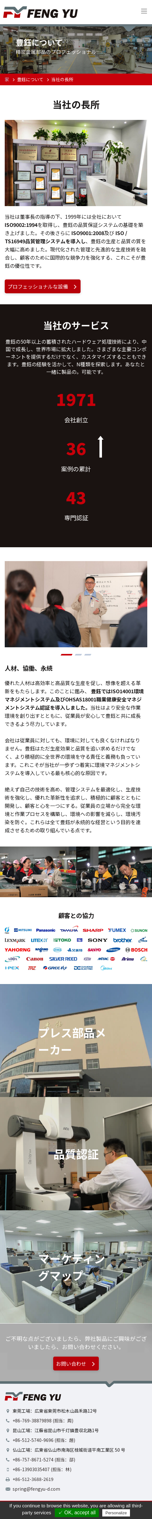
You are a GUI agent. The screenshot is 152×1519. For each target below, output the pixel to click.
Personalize (116, 1513)
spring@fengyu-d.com (36, 1489)
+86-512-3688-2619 (33, 1479)
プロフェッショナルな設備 (43, 286)
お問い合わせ (76, 1363)
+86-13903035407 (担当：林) (42, 1469)
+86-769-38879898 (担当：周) (43, 1420)
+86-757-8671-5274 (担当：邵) (44, 1459)
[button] (67, 654)
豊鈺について (30, 79)
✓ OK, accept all (77, 1512)
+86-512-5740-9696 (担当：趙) (44, 1440)
